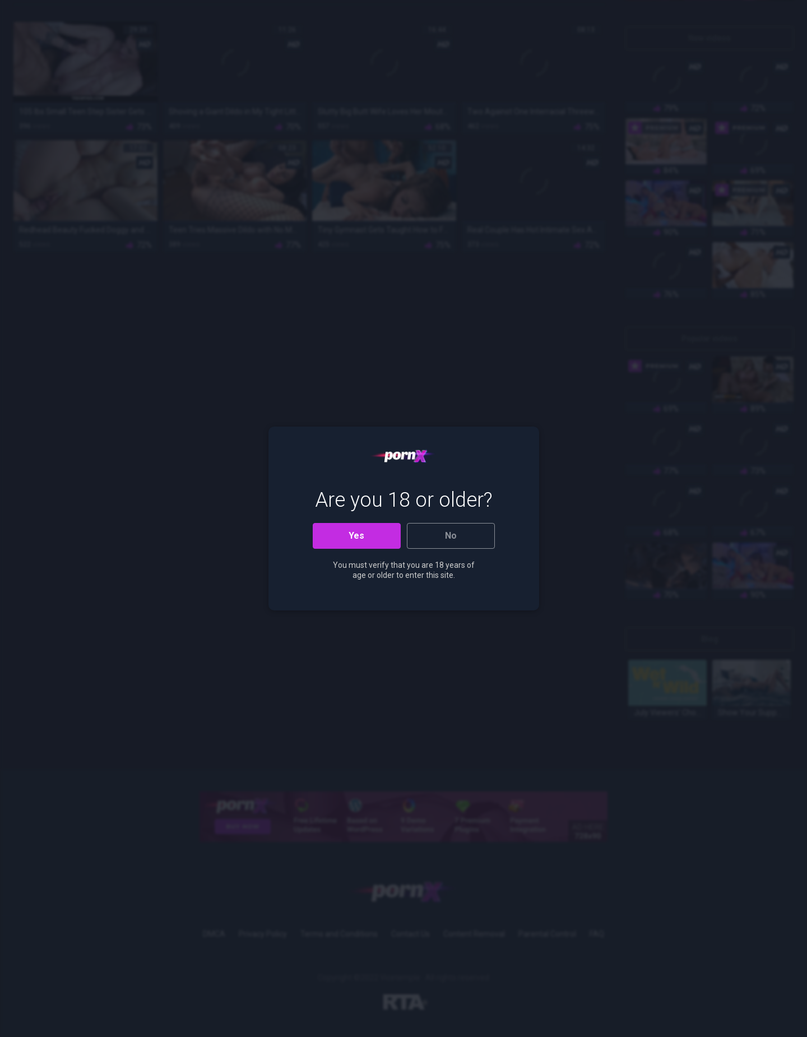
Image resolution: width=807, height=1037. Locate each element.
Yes (356, 535)
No (451, 535)
